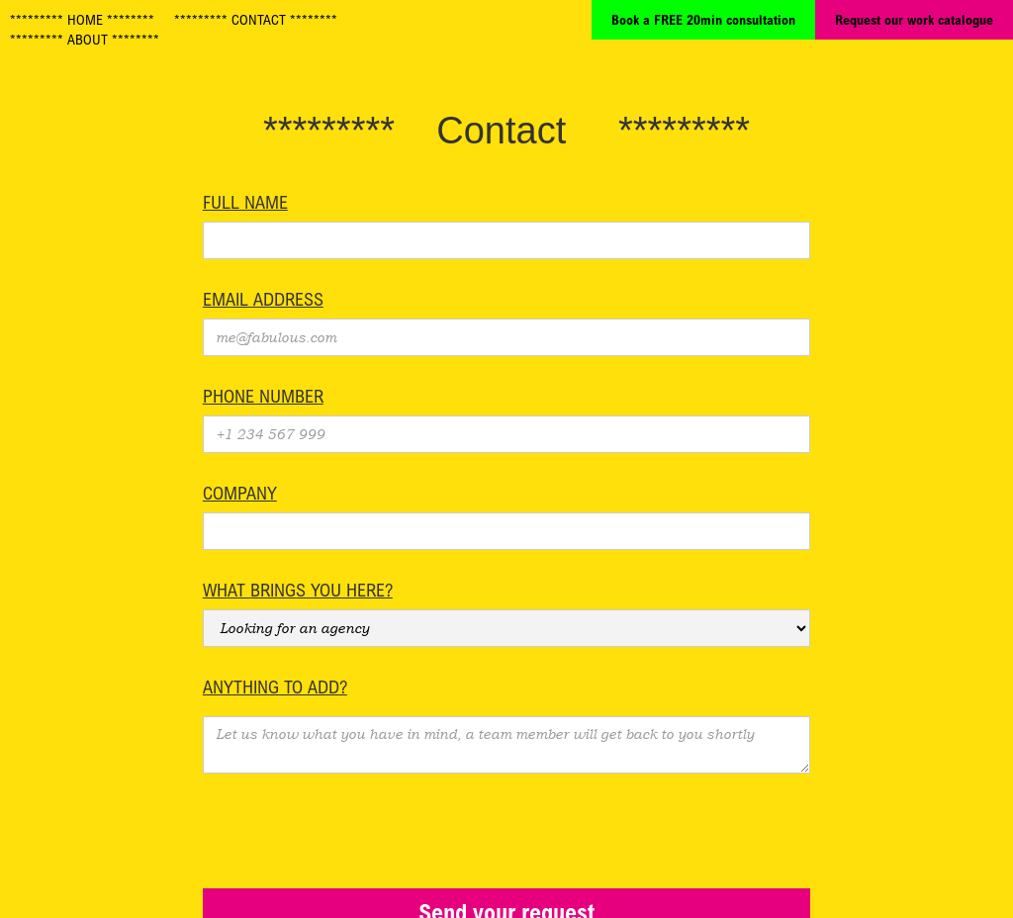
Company (240, 493)
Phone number (263, 396)
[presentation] (353, 822)
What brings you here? (298, 589)
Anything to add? (275, 686)
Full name (245, 202)
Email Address (263, 299)
